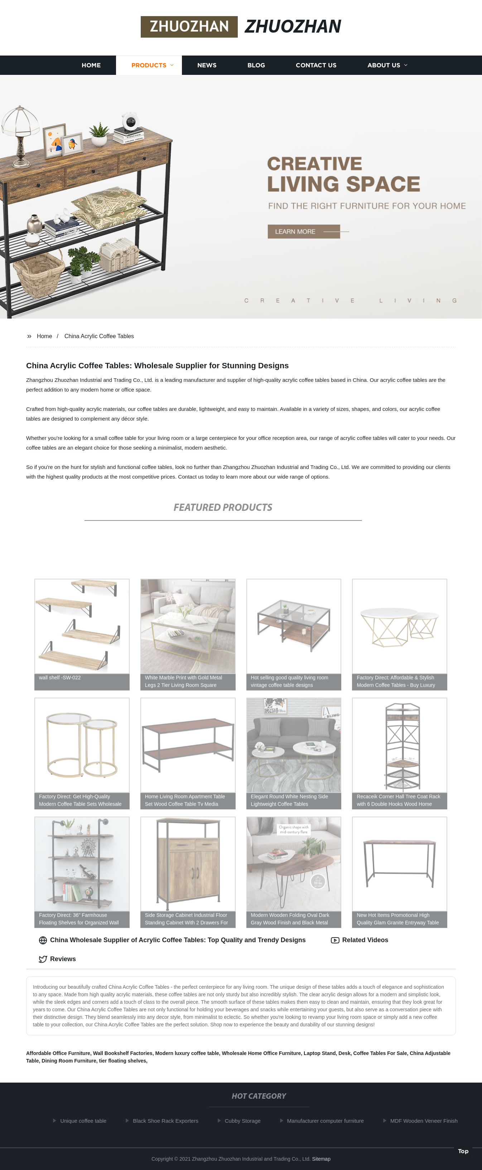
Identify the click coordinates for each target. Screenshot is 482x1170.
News (207, 65)
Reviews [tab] (57, 959)
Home (91, 65)
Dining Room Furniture (69, 1061)
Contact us (316, 65)
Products (149, 65)
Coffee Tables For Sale (380, 1053)
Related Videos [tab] (360, 940)
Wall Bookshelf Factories (123, 1053)
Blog (256, 65)
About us (383, 65)
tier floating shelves (122, 1061)
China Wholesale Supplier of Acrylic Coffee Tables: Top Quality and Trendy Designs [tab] (172, 940)
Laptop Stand (320, 1053)
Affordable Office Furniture (58, 1053)
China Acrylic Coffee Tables (99, 336)
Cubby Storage (246, 1121)
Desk (344, 1053)
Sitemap (321, 1159)
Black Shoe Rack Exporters (169, 1121)
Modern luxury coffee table (187, 1053)
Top (463, 1150)
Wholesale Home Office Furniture (261, 1053)
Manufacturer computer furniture (328, 1121)
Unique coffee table (86, 1121)
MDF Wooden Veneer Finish (427, 1121)
